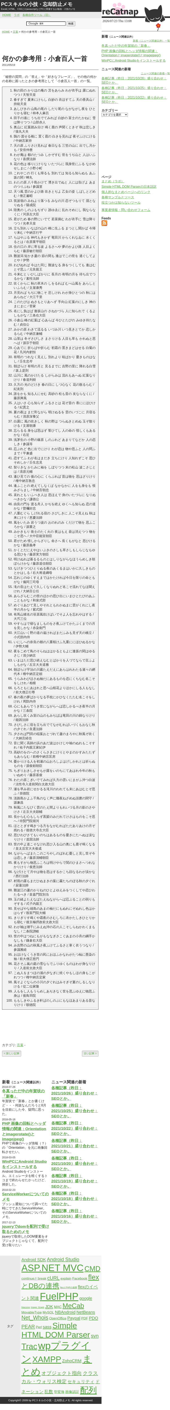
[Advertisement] (50, 44)
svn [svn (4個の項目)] (95, 1335)
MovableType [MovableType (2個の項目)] (31, 1312)
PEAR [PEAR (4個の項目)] (28, 1326)
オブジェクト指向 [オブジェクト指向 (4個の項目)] (61, 1373)
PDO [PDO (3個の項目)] (93, 1318)
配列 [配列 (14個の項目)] (88, 1390)
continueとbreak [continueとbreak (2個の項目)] (33, 1278)
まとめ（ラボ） (113, 181)
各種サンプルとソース (118, 197)
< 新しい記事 (11, 1053)
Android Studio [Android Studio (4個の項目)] (63, 1259)
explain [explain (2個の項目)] (66, 1278)
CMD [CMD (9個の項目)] (92, 1269)
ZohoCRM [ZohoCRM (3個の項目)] (72, 1360)
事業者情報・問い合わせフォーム (126, 210)
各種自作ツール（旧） (36, 15)
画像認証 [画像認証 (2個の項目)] (72, 1392)
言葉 (20, 1045)
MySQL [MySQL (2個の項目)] (48, 1312)
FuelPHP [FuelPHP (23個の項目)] (59, 1296)
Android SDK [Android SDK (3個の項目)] (33, 1259)
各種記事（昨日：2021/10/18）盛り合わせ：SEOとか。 (74, 1198)
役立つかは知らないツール (121, 202)
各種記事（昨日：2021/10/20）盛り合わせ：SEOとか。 (74, 1163)
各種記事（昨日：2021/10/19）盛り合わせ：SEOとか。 (74, 1181)
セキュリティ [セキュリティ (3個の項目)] (80, 1381)
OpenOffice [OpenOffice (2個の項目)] (57, 1318)
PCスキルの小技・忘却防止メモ (37, 4)
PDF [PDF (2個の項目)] (84, 1318)
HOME (6, 15)
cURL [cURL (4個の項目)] (53, 1278)
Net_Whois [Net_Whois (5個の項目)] (34, 1318)
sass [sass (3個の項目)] (47, 1326)
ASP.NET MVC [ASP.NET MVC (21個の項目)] (52, 1268)
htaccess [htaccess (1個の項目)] (25, 1307)
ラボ (17, 15)
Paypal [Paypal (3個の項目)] (73, 1318)
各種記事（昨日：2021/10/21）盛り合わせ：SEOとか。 (74, 1146)
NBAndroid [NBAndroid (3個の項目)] (65, 1312)
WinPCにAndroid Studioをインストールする (134, 60)
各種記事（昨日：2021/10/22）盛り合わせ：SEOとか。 (74, 1128)
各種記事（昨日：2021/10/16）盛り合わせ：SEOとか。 (74, 1216)
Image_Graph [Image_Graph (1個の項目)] (37, 1307)
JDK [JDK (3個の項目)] (49, 1306)
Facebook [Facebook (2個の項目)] (79, 1278)
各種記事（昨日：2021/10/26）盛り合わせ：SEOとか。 (74, 1093)
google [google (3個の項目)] (85, 1298)
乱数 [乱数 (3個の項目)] (48, 1391)
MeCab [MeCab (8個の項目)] (73, 1305)
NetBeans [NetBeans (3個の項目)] (85, 1312)
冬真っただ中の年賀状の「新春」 (126, 45)
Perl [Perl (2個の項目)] (39, 1327)
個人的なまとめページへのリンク (126, 192)
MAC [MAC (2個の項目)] (58, 1307)
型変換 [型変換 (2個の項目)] (59, 1392)
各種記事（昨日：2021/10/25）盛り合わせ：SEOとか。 (74, 1110)
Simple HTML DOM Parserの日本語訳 (129, 186)
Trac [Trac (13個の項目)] (29, 1346)
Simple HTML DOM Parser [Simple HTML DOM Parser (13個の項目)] (55, 1330)
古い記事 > (90, 1053)
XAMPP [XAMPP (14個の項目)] (46, 1359)
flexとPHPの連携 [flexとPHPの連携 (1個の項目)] (68, 1287)
